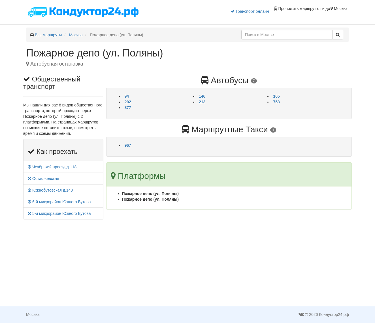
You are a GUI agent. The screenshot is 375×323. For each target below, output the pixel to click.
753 (276, 102)
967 (128, 145)
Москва (76, 35)
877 (128, 107)
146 (202, 96)
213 (202, 102)
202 (128, 102)
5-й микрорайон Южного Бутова (59, 213)
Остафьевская (43, 178)
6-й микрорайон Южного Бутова (59, 202)
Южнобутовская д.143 (50, 190)
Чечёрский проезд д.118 (52, 167)
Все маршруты (48, 35)
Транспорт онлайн (250, 11)
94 (127, 96)
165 (276, 96)
